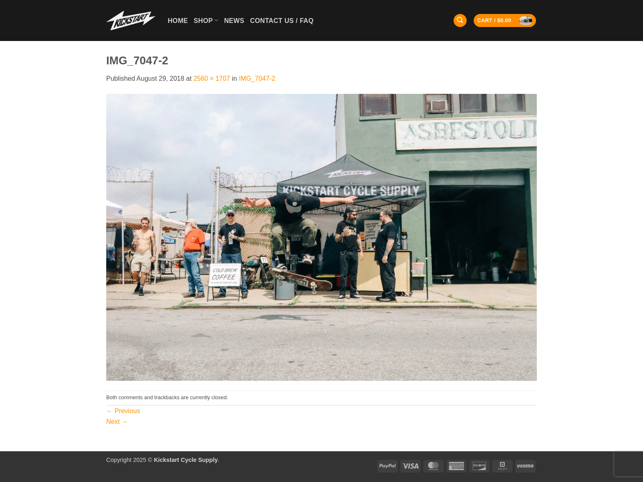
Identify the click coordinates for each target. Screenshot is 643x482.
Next (117, 421)
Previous (123, 410)
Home (178, 20)
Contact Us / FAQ (282, 20)
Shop (206, 20)
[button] (505, 20)
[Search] (460, 20)
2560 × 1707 (212, 78)
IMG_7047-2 (257, 78)
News (234, 20)
